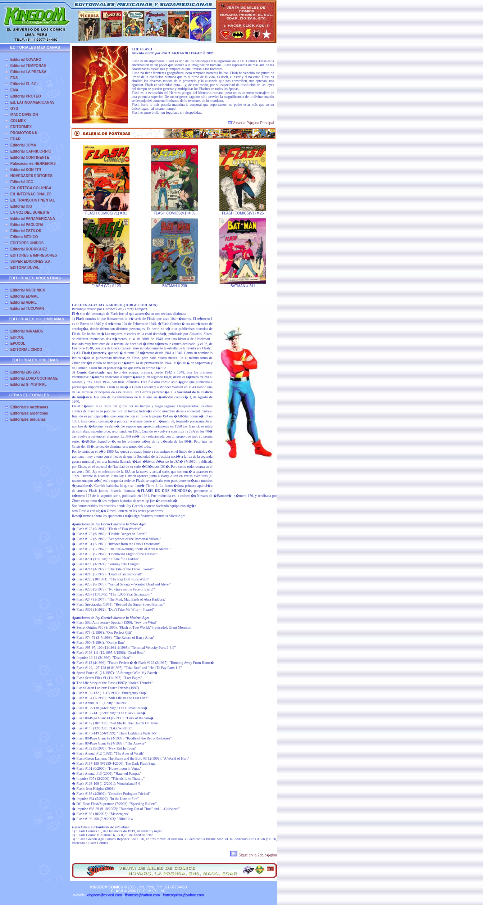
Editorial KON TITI (25, 170)
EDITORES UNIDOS (27, 243)
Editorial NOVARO (25, 60)
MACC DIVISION (24, 115)
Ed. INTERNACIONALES (30, 194)
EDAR (15, 139)
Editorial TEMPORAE (28, 66)
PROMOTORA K (24, 133)
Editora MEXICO (24, 237)
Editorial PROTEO (25, 96)
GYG (14, 108)
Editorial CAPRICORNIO (30, 151)
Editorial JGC (21, 182)
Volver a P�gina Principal (251, 123)
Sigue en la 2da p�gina (253, 855)
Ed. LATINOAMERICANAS (32, 102)
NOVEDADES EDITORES (31, 176)
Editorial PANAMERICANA (32, 219)
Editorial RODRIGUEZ (28, 249)
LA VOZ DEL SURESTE (30, 212)
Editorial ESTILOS (25, 231)
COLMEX (18, 121)
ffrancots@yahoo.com (142, 895)
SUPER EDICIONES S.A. (30, 261)
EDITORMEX (21, 127)
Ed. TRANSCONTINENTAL (32, 200)
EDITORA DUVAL (25, 268)
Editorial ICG (21, 206)
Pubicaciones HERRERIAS (33, 164)
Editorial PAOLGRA (27, 225)
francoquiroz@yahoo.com (183, 895)
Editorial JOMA (23, 145)
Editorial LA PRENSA (28, 72)
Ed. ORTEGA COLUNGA (30, 188)
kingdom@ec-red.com (104, 895)
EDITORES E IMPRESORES (33, 255)
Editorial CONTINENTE (29, 157)
